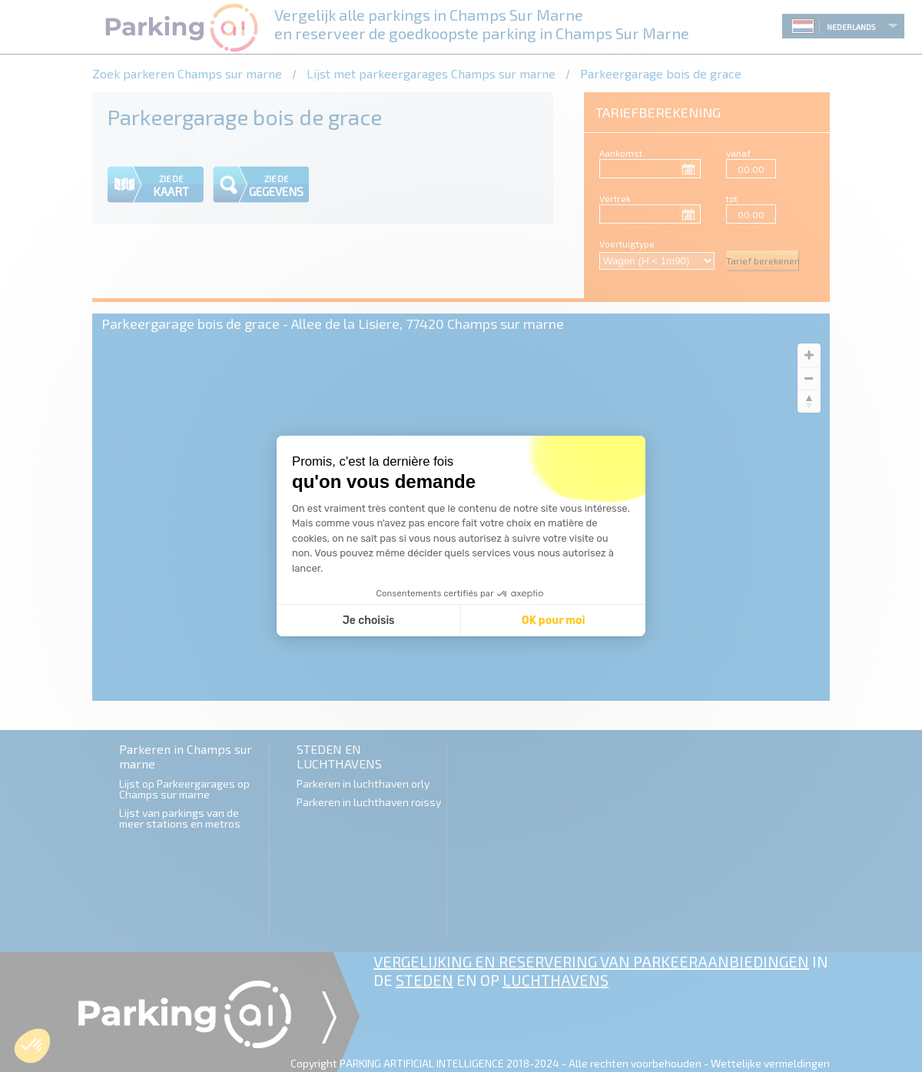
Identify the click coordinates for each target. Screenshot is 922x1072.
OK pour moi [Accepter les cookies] (553, 620)
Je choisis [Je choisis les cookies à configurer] (369, 620)
